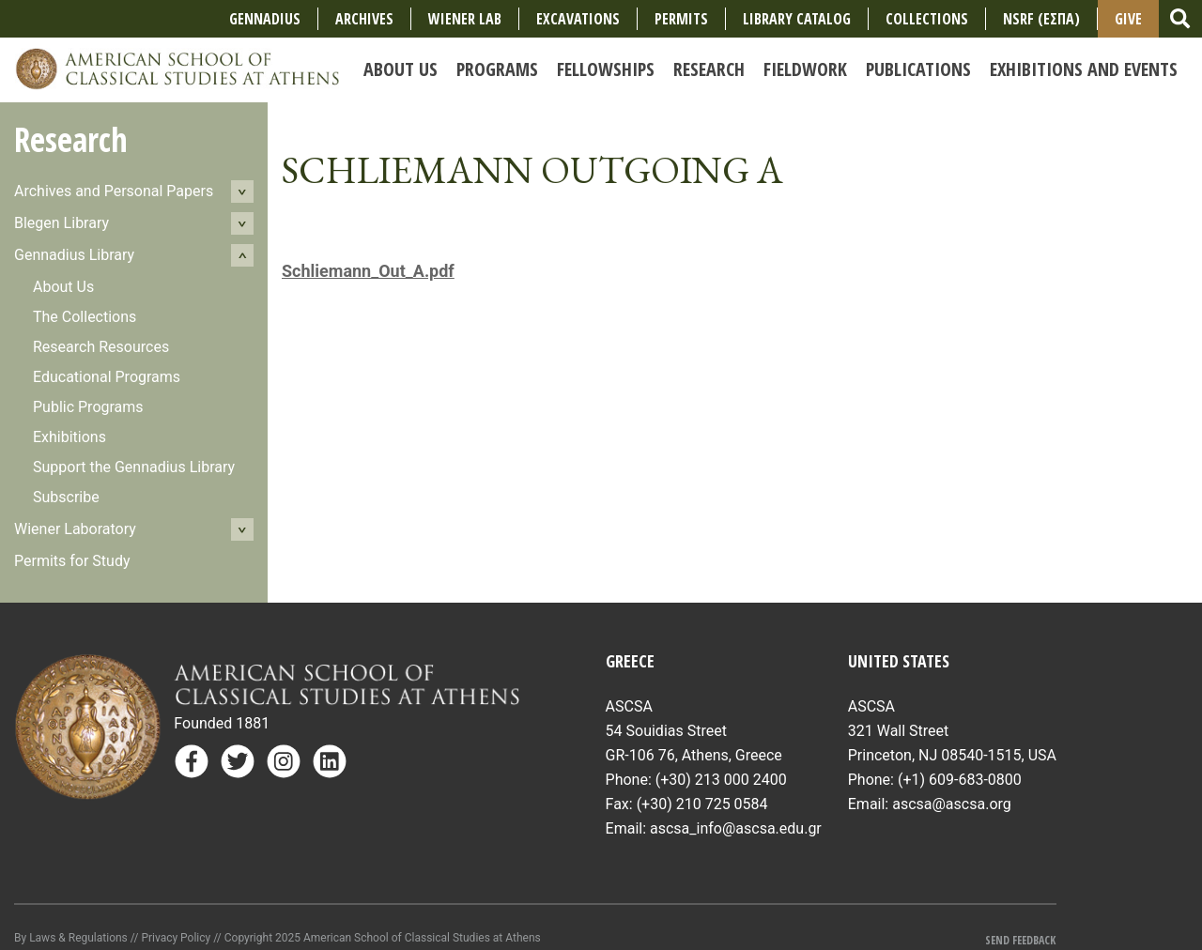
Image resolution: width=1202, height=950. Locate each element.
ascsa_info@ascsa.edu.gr (736, 828)
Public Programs (88, 407)
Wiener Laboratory (75, 529)
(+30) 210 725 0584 (702, 804)
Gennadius (264, 18)
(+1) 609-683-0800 (960, 780)
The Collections (84, 317)
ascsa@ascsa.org (951, 804)
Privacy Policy (175, 937)
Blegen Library (61, 223)
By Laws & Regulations (71, 937)
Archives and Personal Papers (113, 191)
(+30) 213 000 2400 (721, 780)
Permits (681, 18)
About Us (63, 287)
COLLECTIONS (927, 18)
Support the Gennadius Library (134, 467)
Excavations (578, 18)
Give (1128, 18)
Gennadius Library (74, 255)
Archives (364, 18)
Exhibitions (69, 437)
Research (71, 139)
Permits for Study (72, 561)
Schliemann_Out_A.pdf (368, 271)
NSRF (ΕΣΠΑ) (1041, 18)
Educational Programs (106, 377)
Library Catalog (797, 18)
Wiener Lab (464, 18)
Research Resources (101, 347)
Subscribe (66, 497)
